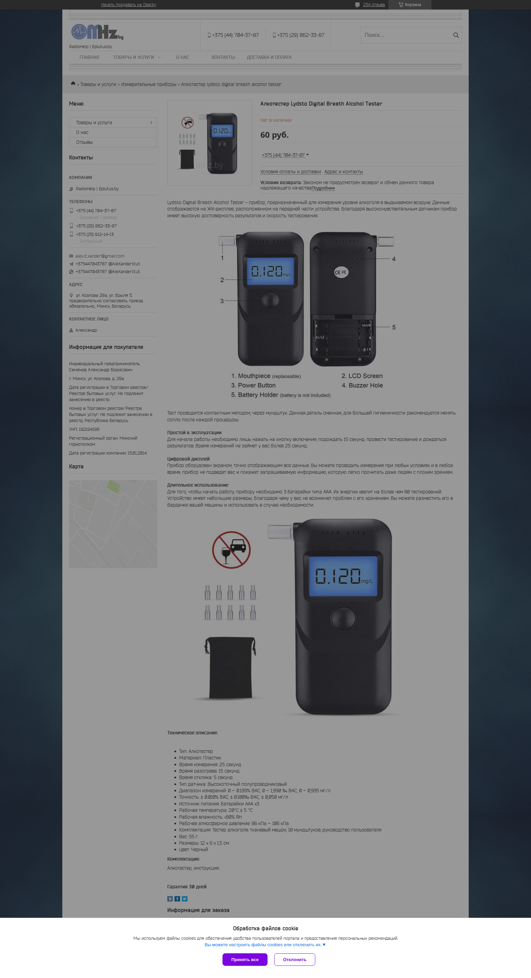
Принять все (245, 959)
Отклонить (294, 959)
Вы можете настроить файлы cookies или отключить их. (263, 944)
